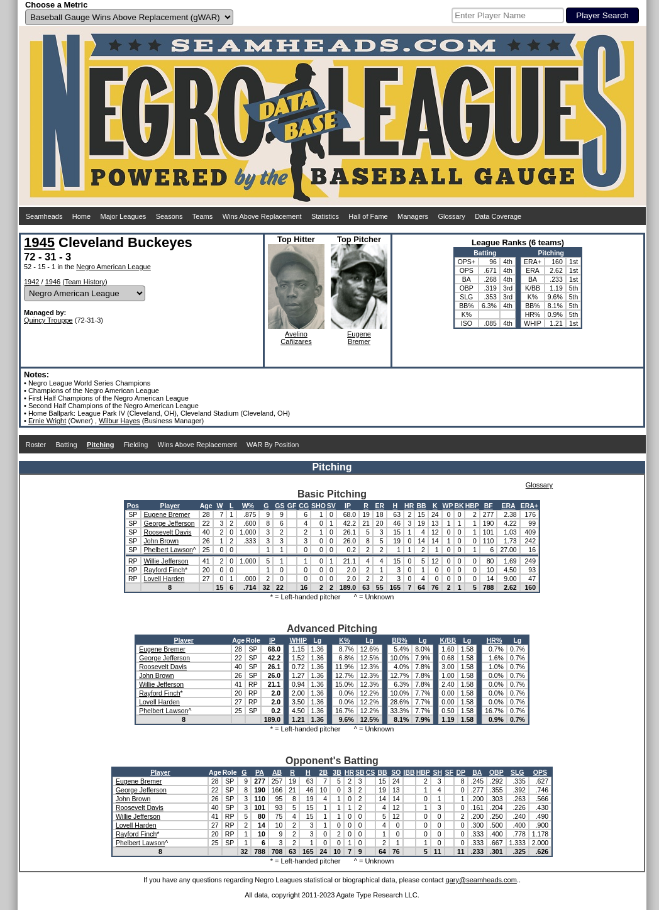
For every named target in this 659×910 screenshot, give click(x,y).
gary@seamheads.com (481, 880)
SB (360, 772)
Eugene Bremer (167, 514)
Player (170, 505)
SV (331, 505)
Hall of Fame (367, 216)
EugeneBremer (359, 337)
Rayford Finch (164, 570)
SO (396, 772)
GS (279, 505)
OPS (540, 772)
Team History (85, 282)
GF (292, 505)
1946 (52, 282)
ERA (508, 505)
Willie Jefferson (166, 561)
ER (379, 505)
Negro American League (113, 266)
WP (448, 505)
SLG (517, 772)
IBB (409, 772)
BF (488, 505)
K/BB (448, 640)
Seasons (169, 216)
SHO (318, 505)
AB (277, 772)
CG (304, 505)
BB (421, 505)
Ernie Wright (47, 420)
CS (370, 772)
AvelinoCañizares (296, 337)
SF (449, 772)
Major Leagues (124, 216)
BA (477, 772)
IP (348, 505)
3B (337, 772)
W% (248, 505)
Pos (133, 505)
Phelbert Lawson (168, 549)
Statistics (325, 216)
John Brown (161, 541)
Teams (202, 216)
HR (409, 505)
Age (206, 505)
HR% (494, 640)
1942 (31, 282)
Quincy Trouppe (48, 320)
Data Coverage (498, 216)
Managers (412, 216)
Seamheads (44, 216)
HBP (472, 505)
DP (461, 772)
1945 (39, 242)
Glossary (451, 216)
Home (81, 216)
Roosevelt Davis (168, 532)
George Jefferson (169, 523)
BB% (399, 640)
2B (323, 772)
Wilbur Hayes (119, 420)
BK (459, 505)
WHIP (298, 640)
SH (437, 772)
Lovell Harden (164, 578)
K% (344, 640)
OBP (496, 772)
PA (259, 772)
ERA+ (529, 505)
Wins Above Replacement (262, 216)
